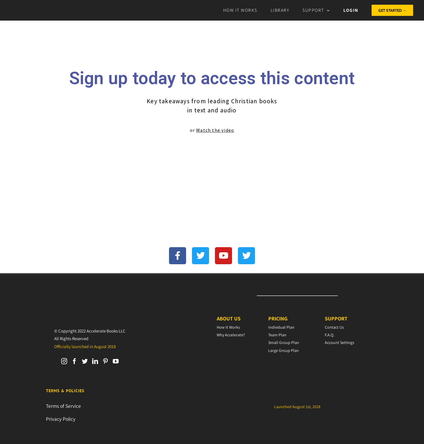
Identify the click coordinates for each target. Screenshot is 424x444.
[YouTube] (116, 361)
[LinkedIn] (95, 361)
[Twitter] (85, 361)
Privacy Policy (60, 418)
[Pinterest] (105, 361)
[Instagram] (64, 361)
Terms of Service (63, 406)
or (212, 130)
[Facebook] (74, 361)
